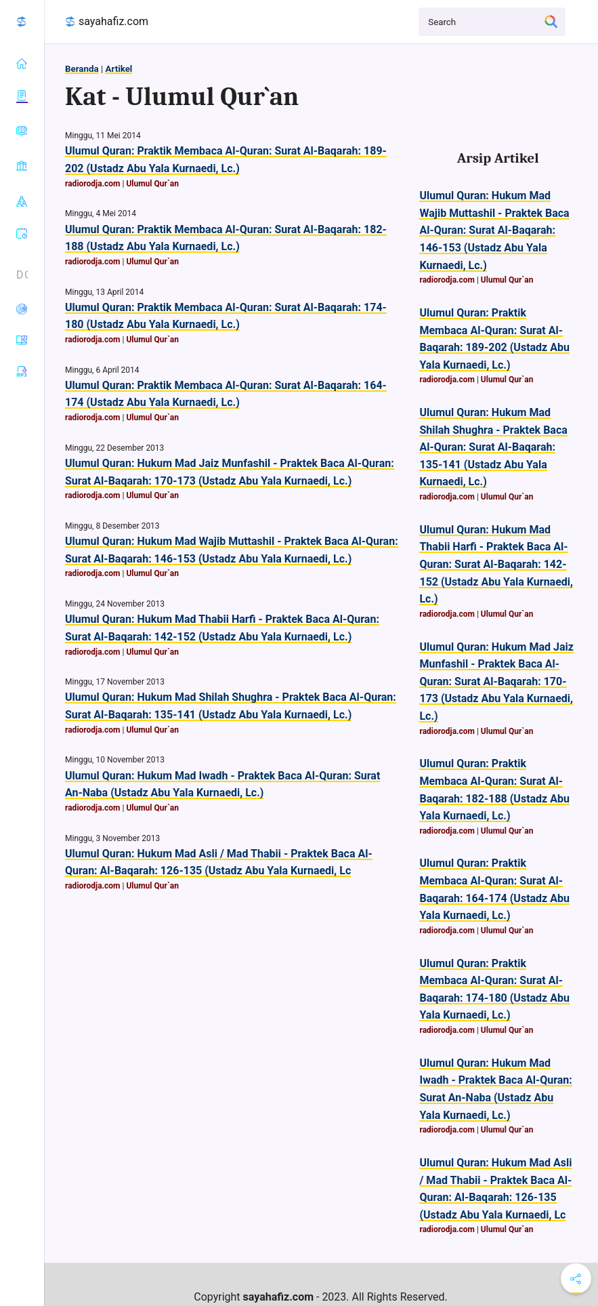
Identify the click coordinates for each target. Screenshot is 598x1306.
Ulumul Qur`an (152, 183)
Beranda (82, 69)
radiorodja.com (93, 183)
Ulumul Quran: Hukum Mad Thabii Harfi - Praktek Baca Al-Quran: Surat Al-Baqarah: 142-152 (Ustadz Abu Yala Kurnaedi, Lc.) (496, 564)
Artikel (118, 69)
